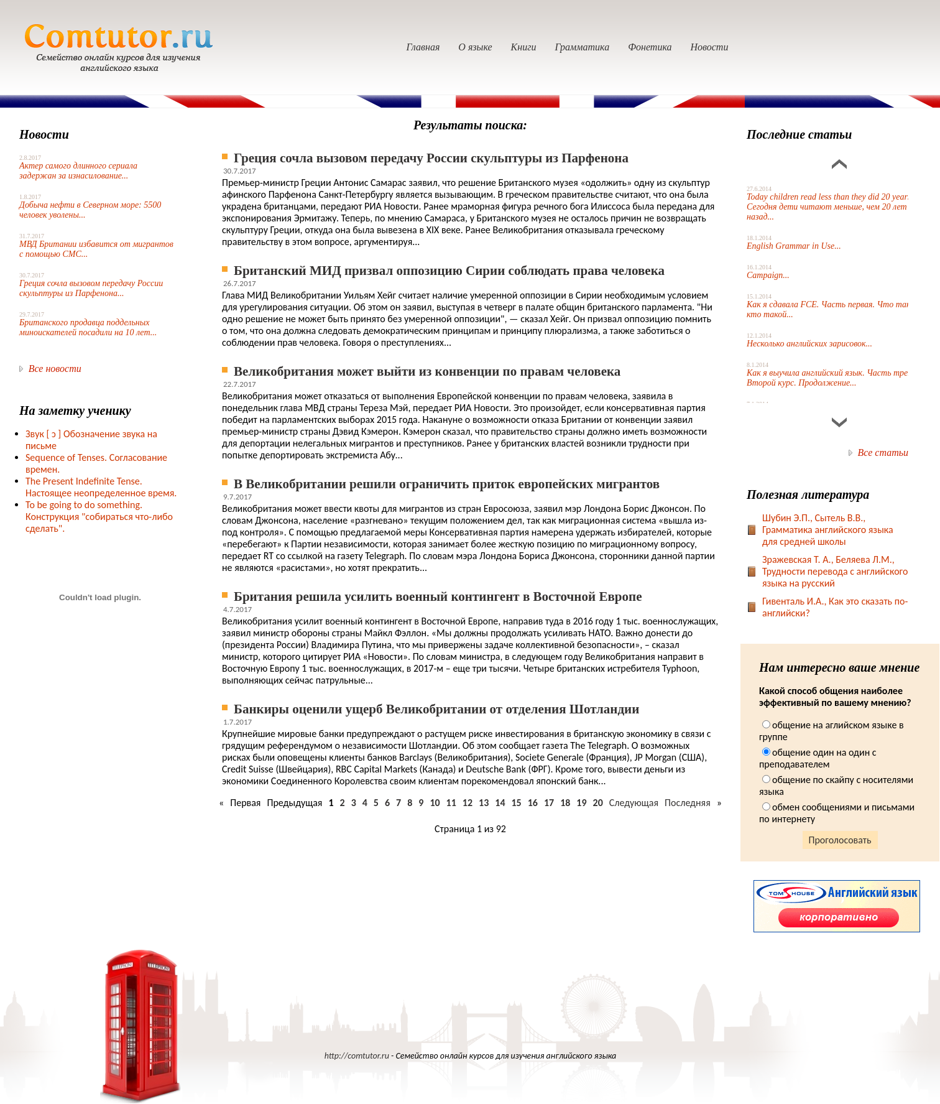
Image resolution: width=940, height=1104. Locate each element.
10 (435, 803)
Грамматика (582, 47)
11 (451, 803)
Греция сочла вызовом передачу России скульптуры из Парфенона (431, 158)
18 (565, 803)
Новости (709, 47)
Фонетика (649, 47)
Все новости (55, 368)
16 (533, 803)
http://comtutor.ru (357, 1056)
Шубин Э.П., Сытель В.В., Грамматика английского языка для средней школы (827, 529)
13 (484, 803)
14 (500, 803)
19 (581, 803)
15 (516, 803)
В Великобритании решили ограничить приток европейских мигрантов (447, 483)
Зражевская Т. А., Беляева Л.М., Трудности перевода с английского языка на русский (835, 571)
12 (467, 803)
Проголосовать (840, 840)
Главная (423, 47)
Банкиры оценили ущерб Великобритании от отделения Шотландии (436, 709)
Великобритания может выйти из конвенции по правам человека (427, 371)
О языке (475, 47)
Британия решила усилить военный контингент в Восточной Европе (438, 596)
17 (549, 803)
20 (598, 803)
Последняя (688, 803)
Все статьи (883, 452)
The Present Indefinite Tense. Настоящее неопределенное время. (101, 487)
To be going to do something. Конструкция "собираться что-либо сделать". (99, 516)
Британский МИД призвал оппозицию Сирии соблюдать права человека (449, 270)
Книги (524, 47)
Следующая (633, 803)
